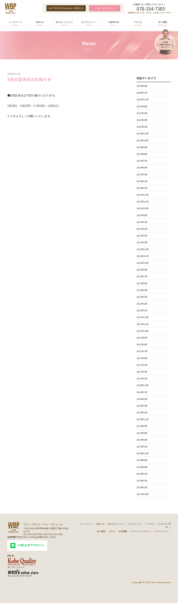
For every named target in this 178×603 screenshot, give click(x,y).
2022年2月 (142, 303)
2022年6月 (142, 283)
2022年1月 (142, 310)
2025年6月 (142, 106)
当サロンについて (64, 21)
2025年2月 (142, 126)
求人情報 (162, 21)
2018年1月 (142, 487)
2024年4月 (142, 174)
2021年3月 (142, 365)
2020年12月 (142, 385)
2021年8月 (142, 344)
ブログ (112, 531)
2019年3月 (142, 446)
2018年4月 (142, 473)
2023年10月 (142, 208)
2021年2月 (142, 371)
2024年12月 (142, 133)
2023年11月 (142, 201)
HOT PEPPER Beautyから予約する (66, 8)
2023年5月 (142, 228)
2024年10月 (142, 140)
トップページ (15, 21)
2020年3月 (142, 412)
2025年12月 (142, 99)
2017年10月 (142, 494)
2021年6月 (142, 358)
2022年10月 (142, 262)
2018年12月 (142, 453)
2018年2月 (142, 480)
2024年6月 (142, 167)
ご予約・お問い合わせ (104, 8)
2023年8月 (142, 215)
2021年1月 (142, 378)
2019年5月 (142, 439)
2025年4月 (142, 113)
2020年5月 (142, 399)
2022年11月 (142, 256)
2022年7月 (142, 276)
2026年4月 (142, 86)
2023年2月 (142, 242)
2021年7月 (142, 351)
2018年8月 (142, 460)
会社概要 (123, 531)
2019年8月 (142, 433)
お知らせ (39, 21)
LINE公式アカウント (27, 545)
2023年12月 (142, 194)
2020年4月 (142, 405)
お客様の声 (113, 21)
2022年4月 (142, 290)
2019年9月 (142, 426)
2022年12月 (142, 249)
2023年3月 (142, 235)
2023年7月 (142, 222)
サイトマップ (161, 531)
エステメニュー (88, 21)
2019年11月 (142, 419)
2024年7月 (142, 160)
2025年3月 (142, 120)
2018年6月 (142, 467)
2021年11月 (142, 324)
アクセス (138, 21)
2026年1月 (142, 92)
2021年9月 (142, 337)
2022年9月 (142, 269)
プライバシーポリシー (141, 531)
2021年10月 (142, 330)
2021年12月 (142, 317)
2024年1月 (142, 188)
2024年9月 (142, 147)
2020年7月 (142, 392)
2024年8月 (142, 154)
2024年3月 (142, 181)
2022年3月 (142, 296)
